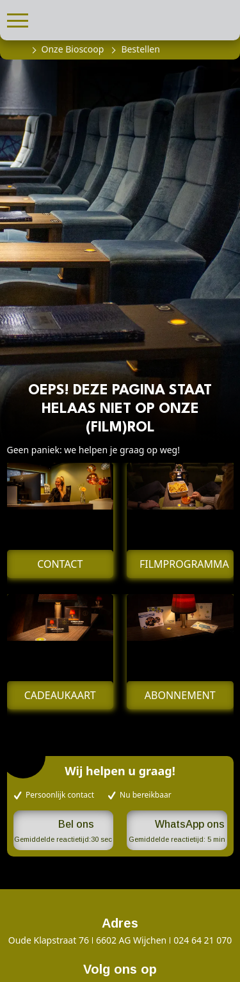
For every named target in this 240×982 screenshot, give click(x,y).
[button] (17, 19)
